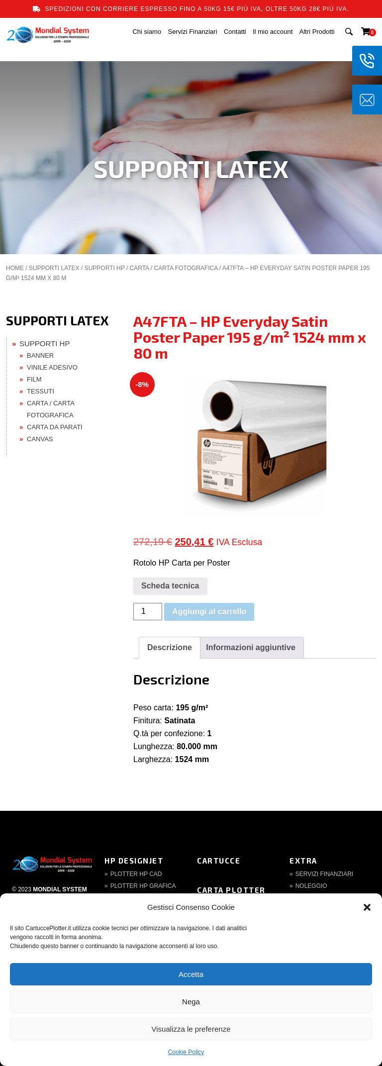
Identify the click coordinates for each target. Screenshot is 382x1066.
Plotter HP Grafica (143, 885)
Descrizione (169, 647)
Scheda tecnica (170, 585)
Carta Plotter (231, 889)
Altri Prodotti (317, 31)
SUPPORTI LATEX (54, 268)
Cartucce (218, 860)
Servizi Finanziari (192, 31)
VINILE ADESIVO (52, 367)
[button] (367, 907)
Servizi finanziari (324, 874)
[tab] (169, 648)
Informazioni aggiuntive (250, 647)
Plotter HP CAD (136, 874)
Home (15, 268)
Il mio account (272, 31)
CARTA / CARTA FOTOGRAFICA (174, 268)
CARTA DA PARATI (55, 427)
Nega (191, 1001)
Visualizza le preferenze (191, 1029)
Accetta (191, 974)
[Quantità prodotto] (147, 611)
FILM (34, 379)
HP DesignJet (133, 860)
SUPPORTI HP (105, 268)
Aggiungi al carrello (209, 611)
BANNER (40, 355)
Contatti (235, 31)
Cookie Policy (186, 1052)
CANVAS (40, 439)
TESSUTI (40, 391)
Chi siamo (146, 31)
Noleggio (311, 885)
